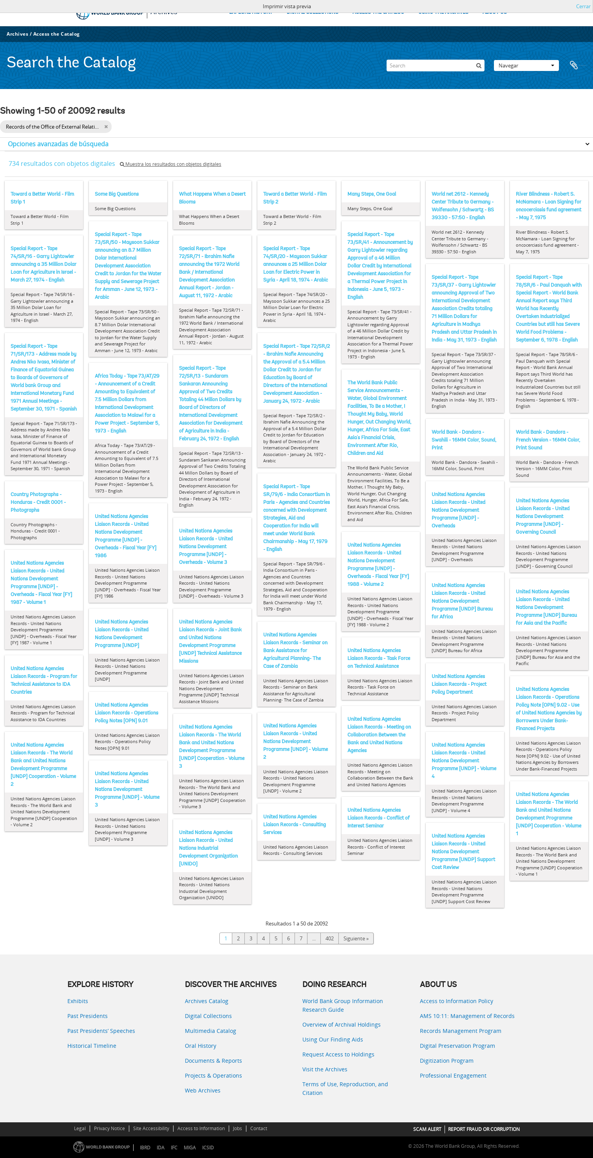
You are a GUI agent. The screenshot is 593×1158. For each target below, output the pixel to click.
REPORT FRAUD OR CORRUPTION (484, 1129)
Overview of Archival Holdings (341, 1024)
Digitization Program (447, 1060)
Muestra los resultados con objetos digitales (170, 164)
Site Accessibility (151, 1128)
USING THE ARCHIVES (443, 12)
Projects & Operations (213, 1075)
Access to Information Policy (456, 1001)
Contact (258, 1128)
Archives (17, 34)
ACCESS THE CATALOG (378, 12)
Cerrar (583, 6)
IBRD (145, 1147)
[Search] (436, 65)
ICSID (208, 1147)
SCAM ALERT (427, 1129)
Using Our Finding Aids (332, 1039)
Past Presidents (87, 1016)
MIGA (190, 1147)
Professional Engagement (453, 1075)
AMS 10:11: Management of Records (467, 1016)
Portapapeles (578, 65)
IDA (161, 1147)
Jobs (237, 1128)
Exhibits (77, 1001)
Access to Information (201, 1128)
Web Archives (203, 1090)
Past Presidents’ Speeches (101, 1030)
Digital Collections (208, 1016)
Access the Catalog (56, 34)
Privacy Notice (109, 1128)
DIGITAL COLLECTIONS (312, 12)
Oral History (200, 1045)
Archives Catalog (206, 1001)
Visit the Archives (324, 1069)
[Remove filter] (106, 126)
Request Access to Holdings (338, 1054)
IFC (174, 1147)
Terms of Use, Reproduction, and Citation (345, 1088)
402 (329, 938)
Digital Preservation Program (457, 1045)
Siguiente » (356, 938)
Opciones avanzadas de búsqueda (58, 144)
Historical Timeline (91, 1045)
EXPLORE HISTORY (251, 12)
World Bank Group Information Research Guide (342, 1005)
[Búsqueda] (479, 65)
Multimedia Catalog (210, 1030)
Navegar (526, 65)
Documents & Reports (213, 1060)
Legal (80, 1128)
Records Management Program (460, 1030)
